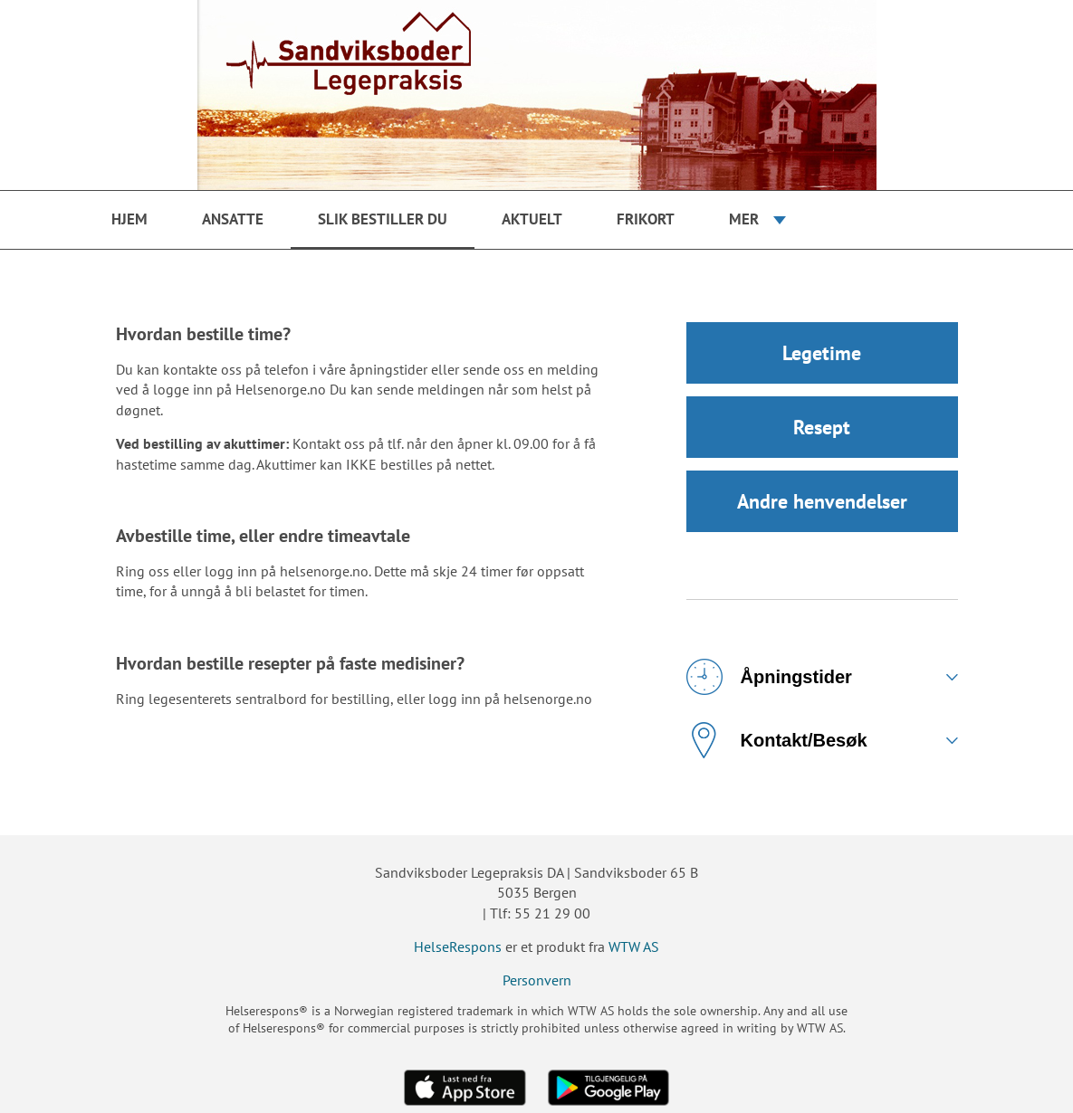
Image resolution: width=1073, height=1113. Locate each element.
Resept (821, 427)
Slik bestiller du (382, 219)
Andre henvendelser (822, 501)
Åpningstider (769, 677)
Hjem (129, 219)
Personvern (537, 980)
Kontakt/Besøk (776, 740)
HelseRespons (458, 946)
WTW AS (633, 946)
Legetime (821, 353)
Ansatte (232, 219)
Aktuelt (532, 219)
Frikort (646, 219)
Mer (744, 219)
